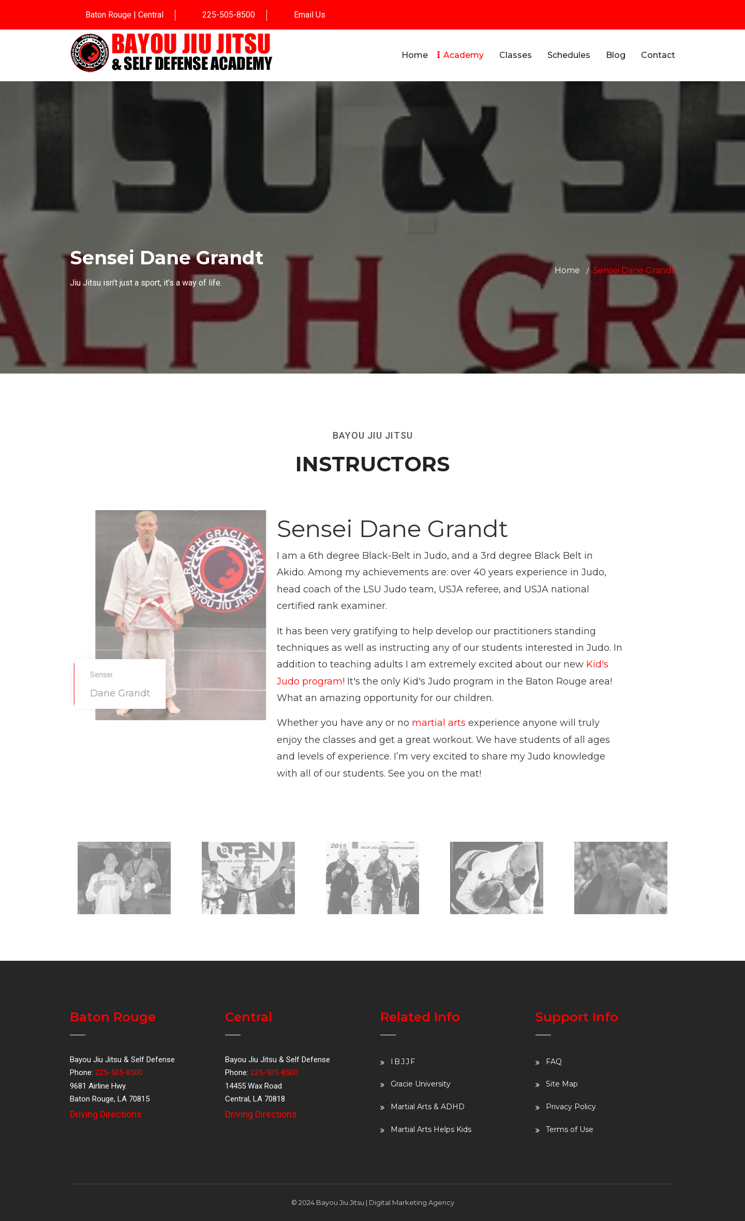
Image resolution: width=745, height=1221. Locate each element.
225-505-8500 (228, 15)
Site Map (562, 1084)
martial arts (439, 722)
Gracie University (421, 1084)
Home (567, 270)
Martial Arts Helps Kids (431, 1129)
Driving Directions (106, 1114)
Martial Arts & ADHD (428, 1106)
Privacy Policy (571, 1106)
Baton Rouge (108, 15)
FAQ (554, 1061)
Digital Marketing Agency (411, 1202)
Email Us (309, 15)
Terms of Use (569, 1129)
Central (150, 15)
